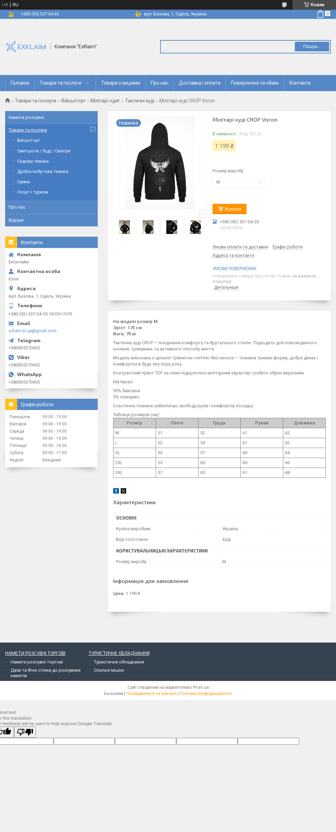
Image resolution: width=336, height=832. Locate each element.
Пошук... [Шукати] (312, 46)
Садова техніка (33, 161)
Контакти (300, 83)
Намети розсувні (26, 117)
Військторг (73, 100)
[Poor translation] (25, 732)
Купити (233, 209)
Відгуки (16, 220)
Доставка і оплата (199, 83)
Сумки (23, 181)
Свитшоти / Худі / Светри (43, 150)
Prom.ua (201, 687)
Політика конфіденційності (206, 693)
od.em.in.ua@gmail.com (33, 330)
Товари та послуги (60, 83)
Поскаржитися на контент (151, 693)
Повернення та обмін (255, 83)
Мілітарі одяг (105, 100)
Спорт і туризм (32, 192)
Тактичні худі (140, 100)
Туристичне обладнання (119, 662)
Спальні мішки (109, 670)
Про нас (159, 83)
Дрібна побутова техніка (42, 171)
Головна (20, 83)
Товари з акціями (120, 83)
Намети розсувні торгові (37, 662)
